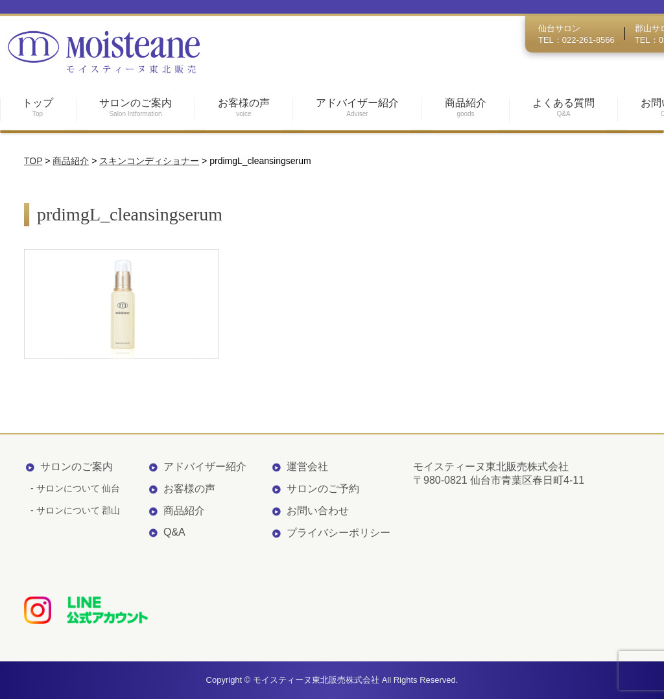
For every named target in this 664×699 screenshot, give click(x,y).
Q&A (174, 532)
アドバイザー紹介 (204, 466)
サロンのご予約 (323, 488)
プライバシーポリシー (338, 532)
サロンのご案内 (76, 466)
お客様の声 (189, 488)
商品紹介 (184, 510)
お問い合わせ (318, 510)
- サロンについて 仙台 (75, 488)
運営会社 (307, 466)
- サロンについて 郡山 (75, 510)
